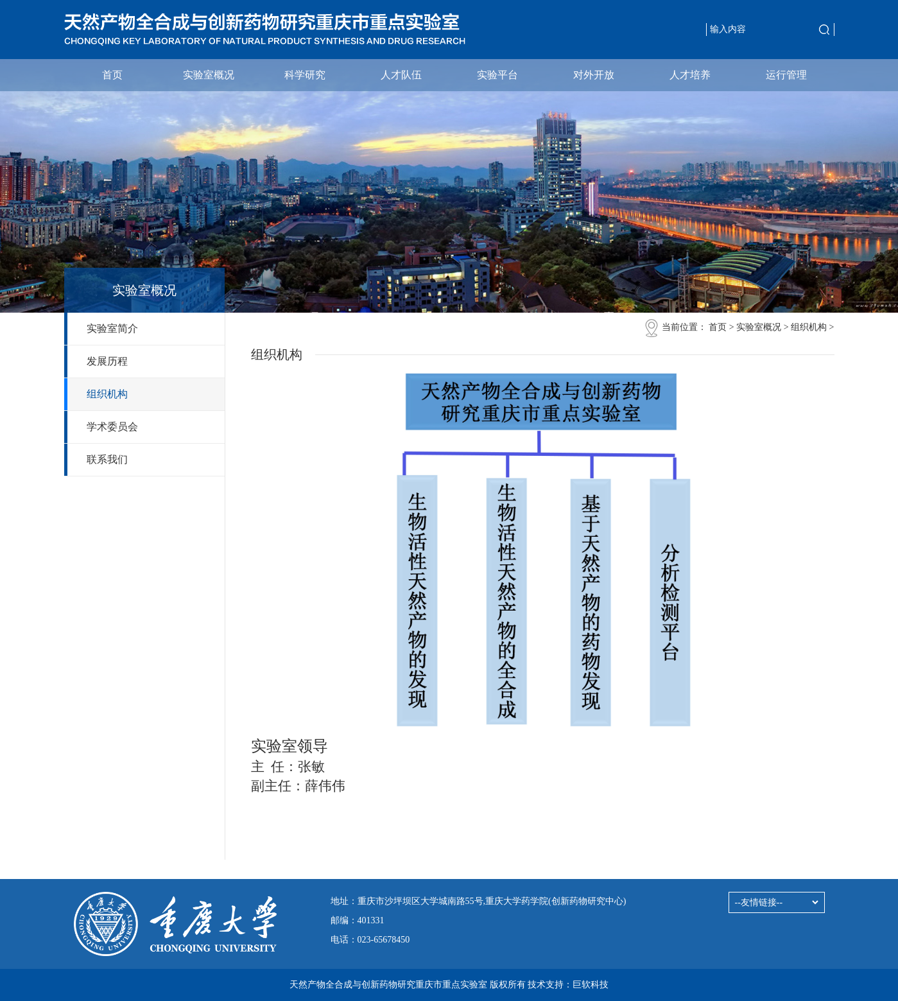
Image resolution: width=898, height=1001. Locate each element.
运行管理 (786, 74)
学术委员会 (112, 426)
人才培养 (690, 74)
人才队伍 (401, 74)
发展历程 (107, 361)
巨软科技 (591, 984)
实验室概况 (208, 74)
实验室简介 (112, 328)
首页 (112, 74)
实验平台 (497, 74)
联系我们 (107, 459)
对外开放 (593, 74)
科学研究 (304, 74)
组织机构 (107, 393)
